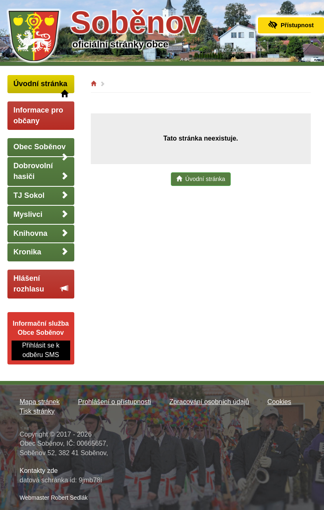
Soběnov (135, 22)
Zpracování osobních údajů (209, 401)
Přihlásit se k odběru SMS (40, 350)
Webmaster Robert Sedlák (54, 497)
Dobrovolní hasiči (41, 171)
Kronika (41, 251)
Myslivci (41, 214)
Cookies (279, 401)
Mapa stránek (40, 401)
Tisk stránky (37, 411)
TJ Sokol (41, 195)
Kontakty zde (39, 470)
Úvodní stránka (41, 86)
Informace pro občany (39, 115)
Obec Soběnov (41, 149)
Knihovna (41, 233)
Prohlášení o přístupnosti (114, 401)
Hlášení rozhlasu (41, 283)
